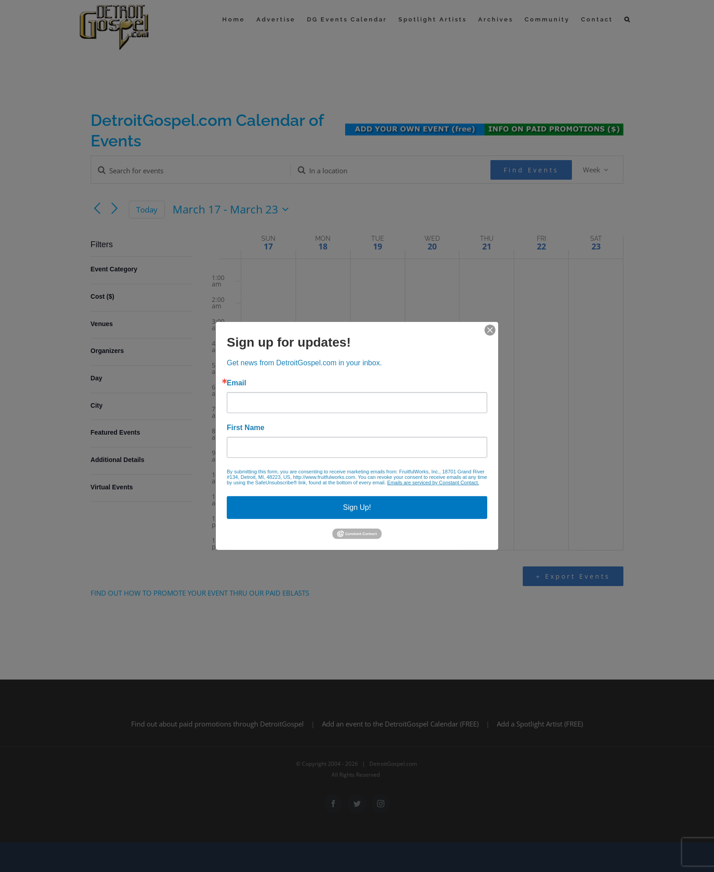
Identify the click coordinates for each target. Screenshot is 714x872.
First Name (246, 427)
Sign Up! (357, 507)
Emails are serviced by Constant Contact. (433, 482)
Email (236, 383)
